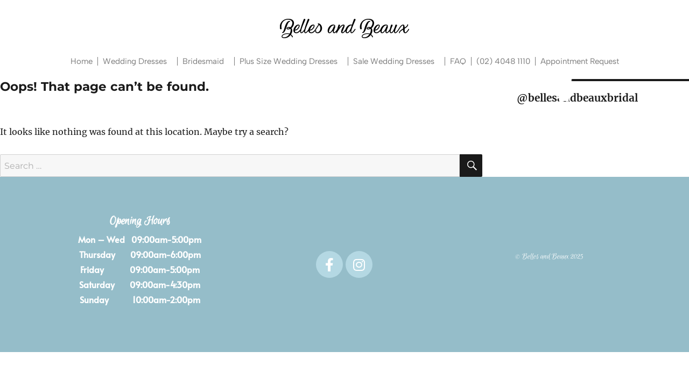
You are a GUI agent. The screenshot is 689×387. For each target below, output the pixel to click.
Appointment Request (579, 61)
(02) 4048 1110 (503, 61)
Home (82, 61)
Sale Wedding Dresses (396, 61)
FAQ (458, 61)
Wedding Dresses (137, 61)
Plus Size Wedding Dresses (291, 61)
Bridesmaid (205, 61)
